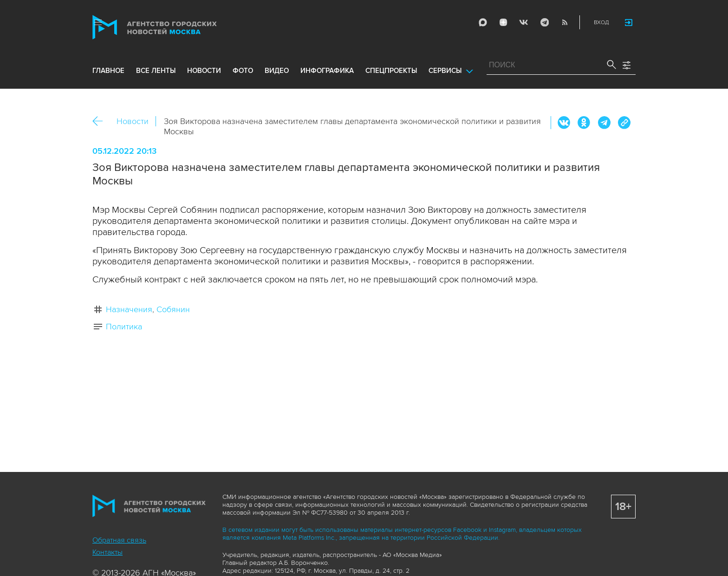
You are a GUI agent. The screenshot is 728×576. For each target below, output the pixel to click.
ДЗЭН (503, 22)
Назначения (129, 309)
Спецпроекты (391, 70)
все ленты (156, 70)
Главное (108, 70)
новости (204, 70)
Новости (133, 121)
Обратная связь (119, 540)
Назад (101, 121)
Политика (124, 326)
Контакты (107, 552)
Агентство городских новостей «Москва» (172, 27)
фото (243, 70)
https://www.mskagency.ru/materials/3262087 (624, 122)
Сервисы (445, 70)
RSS (565, 22)
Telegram (544, 22)
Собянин (173, 309)
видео (277, 70)
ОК (584, 122)
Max (483, 22)
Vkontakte (524, 22)
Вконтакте (564, 122)
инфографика (327, 70)
